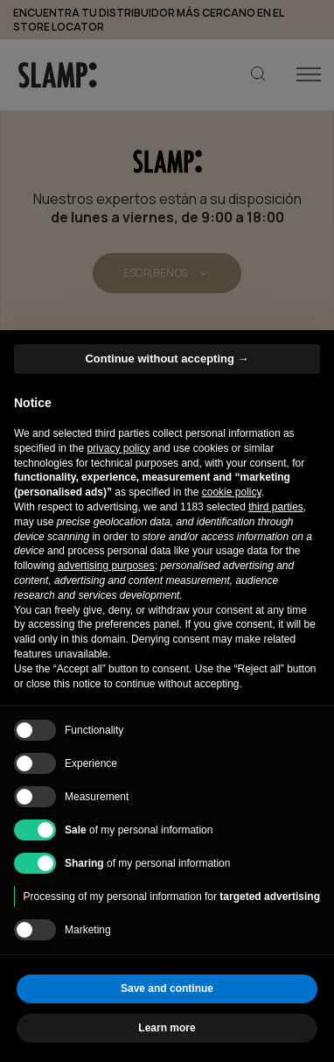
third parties (275, 507)
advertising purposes (106, 565)
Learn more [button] (166, 1028)
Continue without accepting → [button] (166, 358)
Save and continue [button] (167, 988)
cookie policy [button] (231, 492)
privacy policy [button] (118, 448)
